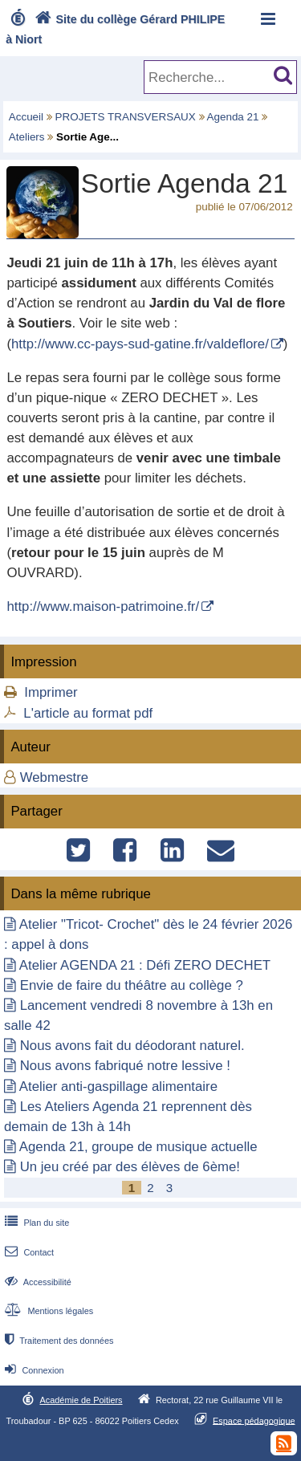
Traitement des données (57, 1340)
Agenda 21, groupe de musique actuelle (138, 1146)
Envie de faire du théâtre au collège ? (131, 985)
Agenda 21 (233, 117)
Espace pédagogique (254, 1420)
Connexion (32, 1370)
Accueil (26, 117)
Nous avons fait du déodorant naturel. (132, 1045)
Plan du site (35, 1222)
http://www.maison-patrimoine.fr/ (102, 606)
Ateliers (27, 137)
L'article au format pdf (88, 713)
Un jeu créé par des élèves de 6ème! (130, 1166)
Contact (28, 1252)
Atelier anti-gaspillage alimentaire (118, 1086)
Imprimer (50, 692)
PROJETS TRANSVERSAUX (125, 117)
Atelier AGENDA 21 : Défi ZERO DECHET (144, 965)
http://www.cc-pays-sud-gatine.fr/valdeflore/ (140, 344)
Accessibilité (36, 1282)
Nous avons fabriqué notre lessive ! (125, 1065)
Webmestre (54, 777)
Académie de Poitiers (80, 1400)
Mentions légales (47, 1311)
